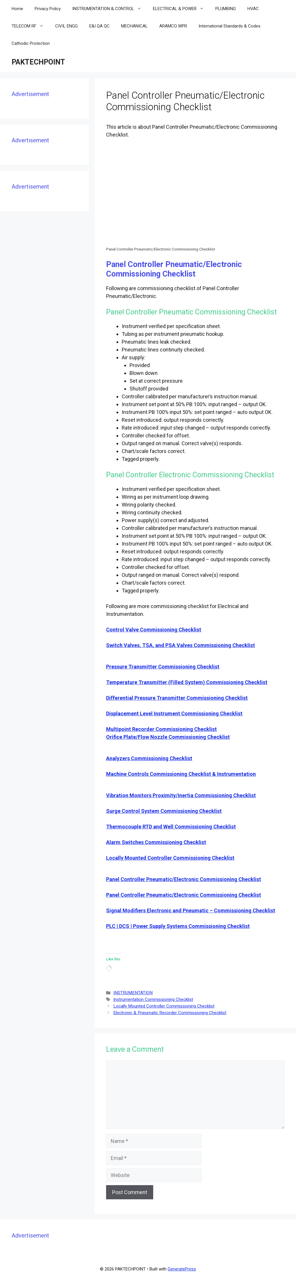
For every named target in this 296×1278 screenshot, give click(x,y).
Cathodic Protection (31, 43)
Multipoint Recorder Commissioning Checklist (161, 729)
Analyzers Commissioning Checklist (149, 758)
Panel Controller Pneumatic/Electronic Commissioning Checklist (183, 879)
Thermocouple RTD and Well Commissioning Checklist (171, 827)
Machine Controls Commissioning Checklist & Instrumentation (181, 774)
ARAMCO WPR (173, 26)
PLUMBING (225, 8)
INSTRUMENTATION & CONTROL (109, 8)
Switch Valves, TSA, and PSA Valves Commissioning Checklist (180, 645)
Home (17, 8)
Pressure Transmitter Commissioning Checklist (162, 667)
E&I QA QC (99, 26)
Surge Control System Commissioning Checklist (164, 811)
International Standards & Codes (229, 26)
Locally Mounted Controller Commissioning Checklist (170, 858)
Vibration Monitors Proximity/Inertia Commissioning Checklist (181, 795)
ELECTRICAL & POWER (181, 8)
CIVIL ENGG (66, 26)
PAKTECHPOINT (38, 62)
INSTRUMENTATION (133, 992)
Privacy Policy (48, 8)
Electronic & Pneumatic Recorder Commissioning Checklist (169, 1012)
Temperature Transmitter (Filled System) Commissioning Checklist (186, 682)
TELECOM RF (30, 26)
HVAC (253, 8)
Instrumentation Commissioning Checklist (153, 999)
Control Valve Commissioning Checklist (153, 630)
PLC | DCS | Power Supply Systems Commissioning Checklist (178, 926)
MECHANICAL (134, 26)
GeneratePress (182, 1269)
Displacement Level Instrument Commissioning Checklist (174, 713)
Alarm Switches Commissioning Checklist (156, 842)
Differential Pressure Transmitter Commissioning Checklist (177, 698)
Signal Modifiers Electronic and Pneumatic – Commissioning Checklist (190, 910)
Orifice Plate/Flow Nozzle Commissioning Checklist (168, 737)
